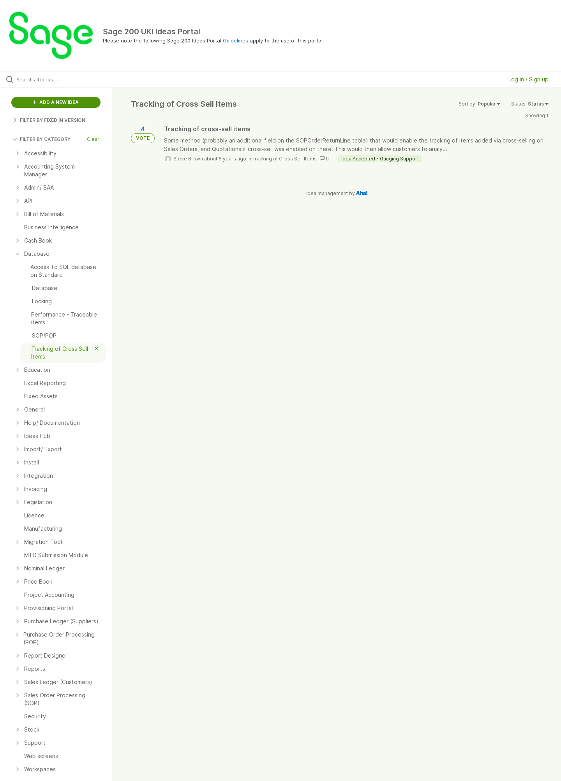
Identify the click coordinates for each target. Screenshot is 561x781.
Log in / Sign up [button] (528, 79)
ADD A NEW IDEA (56, 102)
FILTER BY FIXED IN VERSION (48, 120)
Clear (93, 139)
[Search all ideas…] (65, 79)
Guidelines (235, 40)
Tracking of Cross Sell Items (284, 159)
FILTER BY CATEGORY (41, 139)
